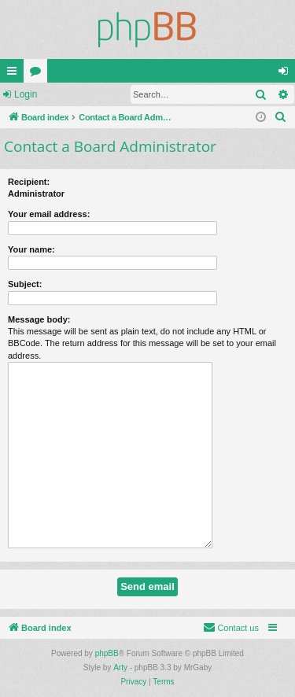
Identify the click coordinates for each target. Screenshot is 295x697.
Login (25, 94)
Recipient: (29, 181)
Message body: (39, 319)
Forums (38, 74)
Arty (120, 667)
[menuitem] (281, 117)
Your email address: (49, 214)
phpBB (107, 653)
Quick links (15, 74)
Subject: (25, 284)
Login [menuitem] (286, 74)
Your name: (31, 249)
